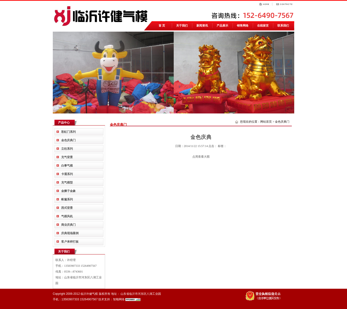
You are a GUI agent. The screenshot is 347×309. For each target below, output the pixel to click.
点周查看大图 (201, 156)
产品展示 (222, 25)
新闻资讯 (202, 25)
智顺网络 (119, 299)
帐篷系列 (67, 199)
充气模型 (67, 182)
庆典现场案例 (70, 233)
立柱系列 (67, 148)
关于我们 (182, 25)
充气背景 (67, 157)
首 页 (162, 25)
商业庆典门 (68, 224)
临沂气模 (102, 15)
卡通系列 (67, 174)
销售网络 (242, 25)
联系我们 (283, 25)
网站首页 (266, 121)
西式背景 (67, 208)
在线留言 (263, 25)
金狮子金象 (68, 191)
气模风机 (67, 216)
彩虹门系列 (68, 131)
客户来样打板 (70, 241)
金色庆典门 (68, 140)
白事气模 (67, 165)
